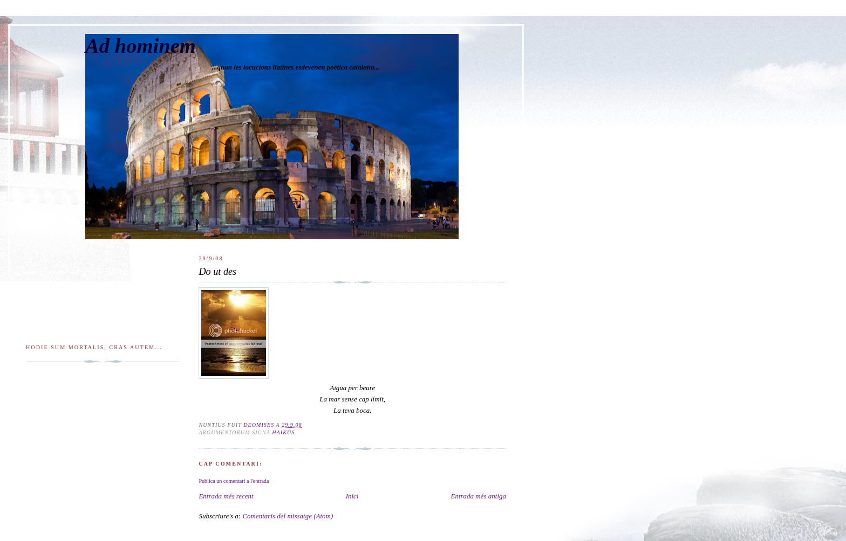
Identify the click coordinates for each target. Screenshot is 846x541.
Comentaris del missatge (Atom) (287, 516)
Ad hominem (140, 45)
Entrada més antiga (478, 496)
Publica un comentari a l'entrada (234, 481)
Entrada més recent (226, 496)
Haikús (283, 432)
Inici (352, 496)
